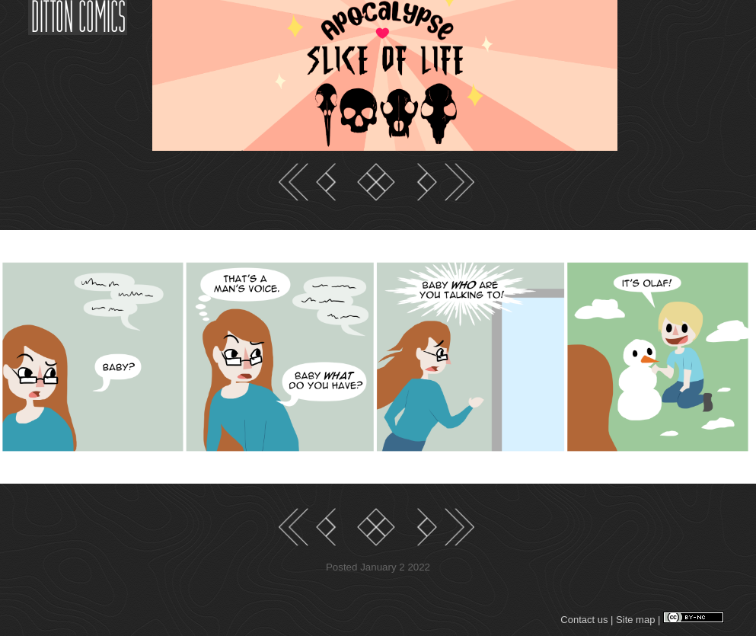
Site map (635, 619)
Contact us (584, 619)
